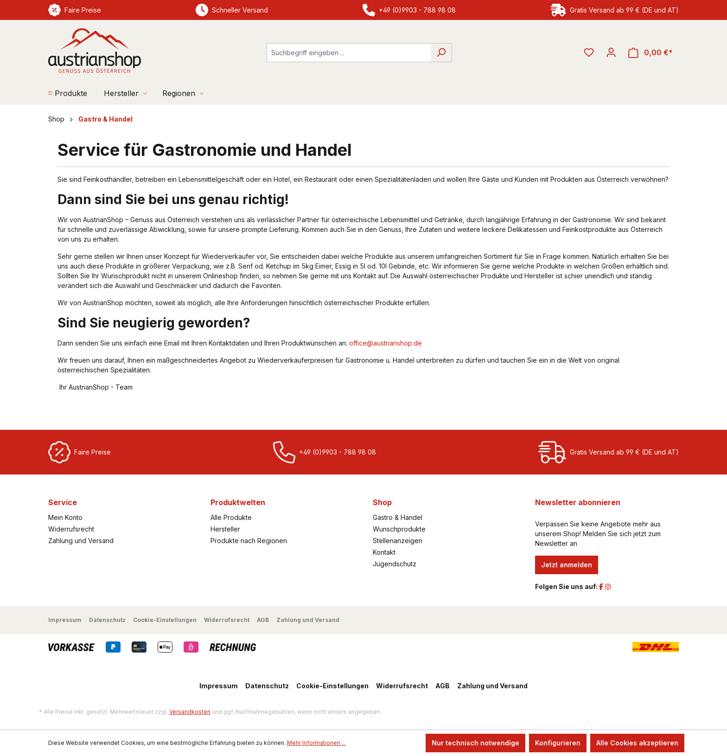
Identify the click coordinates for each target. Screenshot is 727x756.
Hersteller (225, 529)
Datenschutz (107, 619)
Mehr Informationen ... (316, 742)
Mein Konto (65, 517)
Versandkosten (189, 711)
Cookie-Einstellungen (165, 619)
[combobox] (349, 52)
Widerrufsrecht (71, 529)
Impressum (65, 619)
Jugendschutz (394, 564)
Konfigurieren (557, 743)
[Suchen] (441, 52)
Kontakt (384, 552)
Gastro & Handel (397, 517)
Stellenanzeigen (397, 541)
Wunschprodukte (399, 529)
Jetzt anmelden (566, 565)
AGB (263, 619)
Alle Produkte (231, 517)
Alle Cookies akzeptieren (637, 743)
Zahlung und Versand (81, 541)
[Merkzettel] (589, 52)
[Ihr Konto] (611, 52)
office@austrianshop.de (385, 343)
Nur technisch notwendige (475, 743)
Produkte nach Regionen (248, 541)
